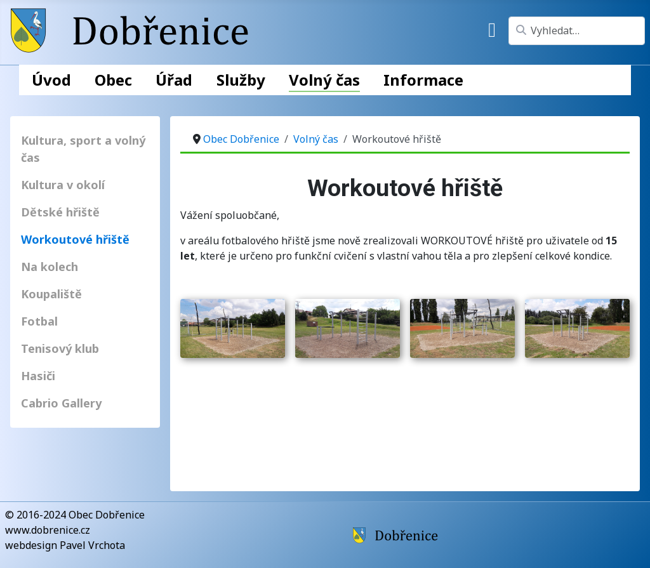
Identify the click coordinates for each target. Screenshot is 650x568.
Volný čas (324, 79)
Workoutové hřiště (75, 239)
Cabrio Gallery (61, 403)
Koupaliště (51, 293)
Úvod (51, 79)
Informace (423, 79)
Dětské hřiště (60, 212)
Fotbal (39, 321)
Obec (113, 79)
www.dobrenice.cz (47, 530)
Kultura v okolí (63, 184)
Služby (240, 79)
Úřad (174, 79)
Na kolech (49, 266)
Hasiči (38, 375)
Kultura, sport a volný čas (83, 149)
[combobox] (576, 31)
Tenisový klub (60, 348)
